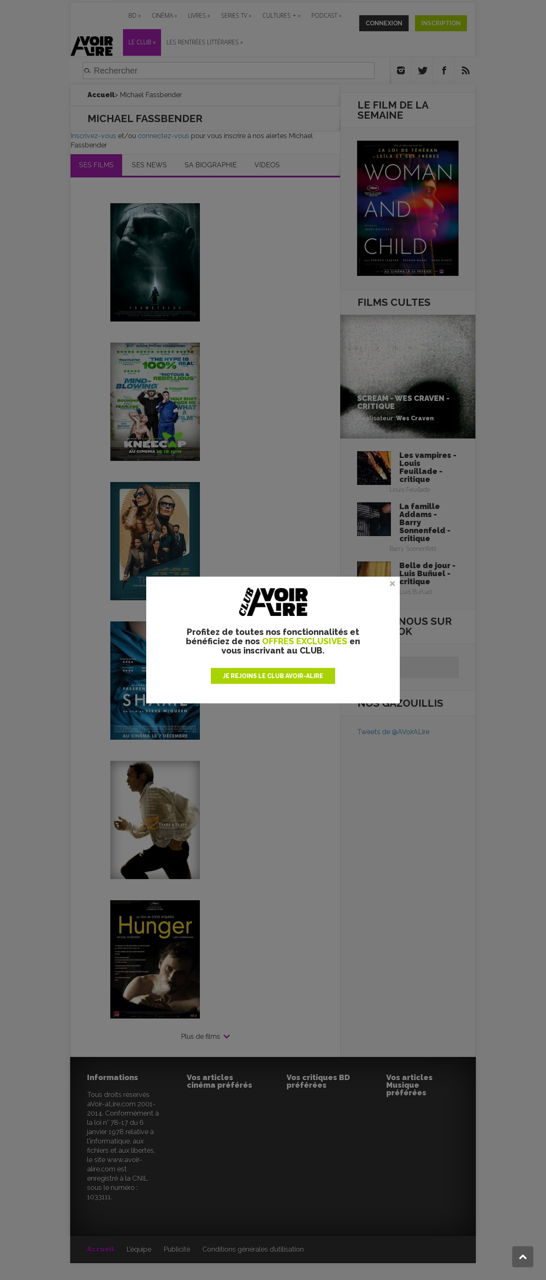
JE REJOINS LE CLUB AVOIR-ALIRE (273, 676)
